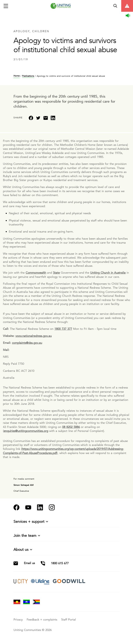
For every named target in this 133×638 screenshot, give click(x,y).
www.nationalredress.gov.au (33, 336)
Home (17, 75)
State (56, 273)
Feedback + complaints (42, 620)
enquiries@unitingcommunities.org (26, 431)
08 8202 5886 (71, 427)
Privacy (19, 620)
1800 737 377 (63, 329)
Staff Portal (68, 620)
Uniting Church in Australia (108, 273)
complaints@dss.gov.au (27, 343)
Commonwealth (36, 273)
